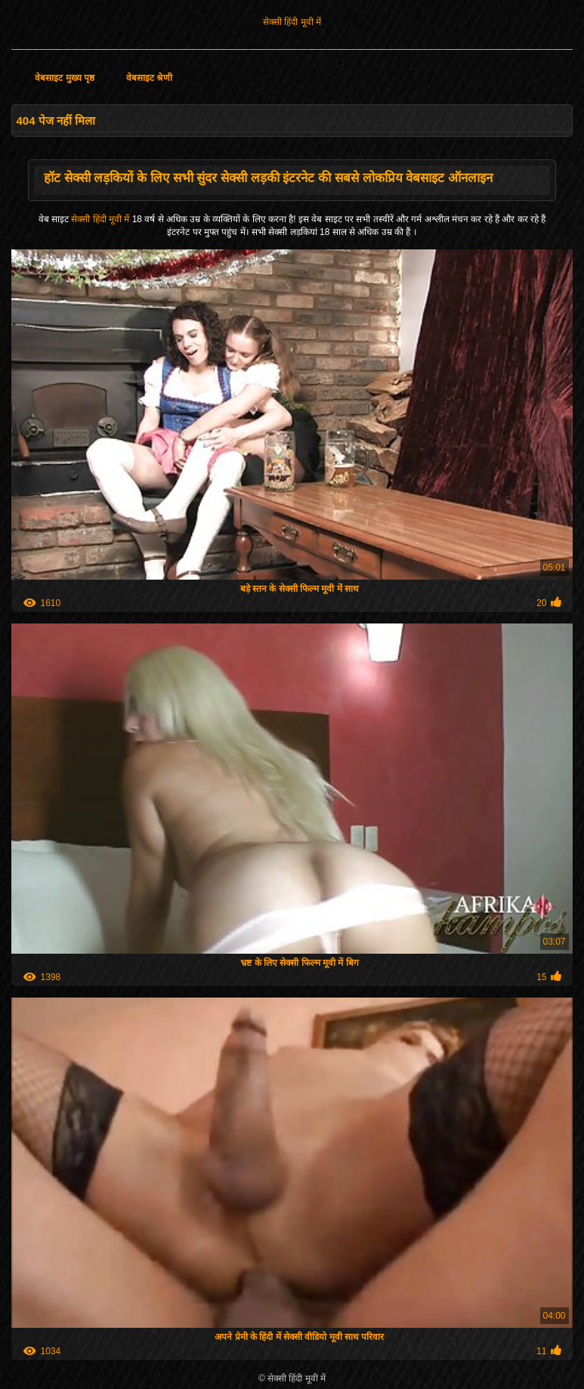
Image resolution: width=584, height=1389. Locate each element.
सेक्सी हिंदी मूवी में (292, 22)
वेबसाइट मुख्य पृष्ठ (64, 78)
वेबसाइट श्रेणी (149, 78)
